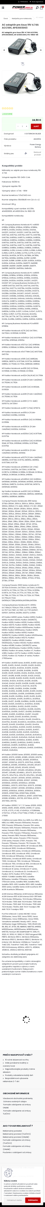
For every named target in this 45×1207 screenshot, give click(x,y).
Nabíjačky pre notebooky (22, 18)
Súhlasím (33, 1200)
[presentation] (4, 50)
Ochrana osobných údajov (15, 1101)
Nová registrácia (37, 2)
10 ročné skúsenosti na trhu (17, 1060)
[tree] (19, 1108)
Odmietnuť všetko (14, 1200)
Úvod (6, 18)
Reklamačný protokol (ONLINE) (16, 1137)
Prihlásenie (24, 2)
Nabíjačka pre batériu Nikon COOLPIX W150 (21, 1031)
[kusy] (22, 126)
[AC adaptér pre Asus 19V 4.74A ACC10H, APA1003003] (22, 46)
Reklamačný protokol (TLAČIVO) (17, 1134)
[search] (37, 7)
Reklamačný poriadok (12, 1131)
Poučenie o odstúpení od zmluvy (17, 1152)
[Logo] (22, 8)
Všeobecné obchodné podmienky (18, 1098)
